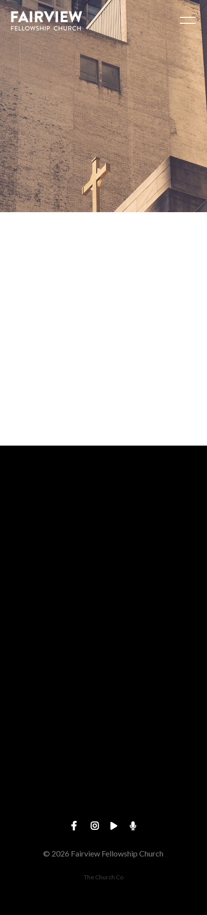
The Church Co (103, 877)
